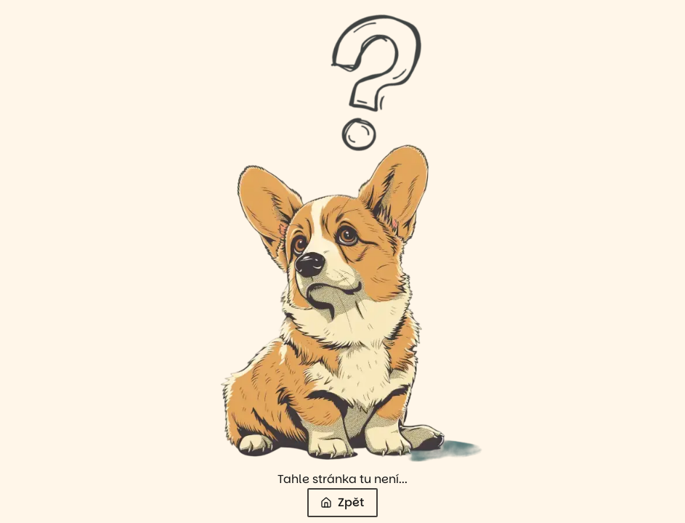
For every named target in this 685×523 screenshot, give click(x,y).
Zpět (342, 502)
